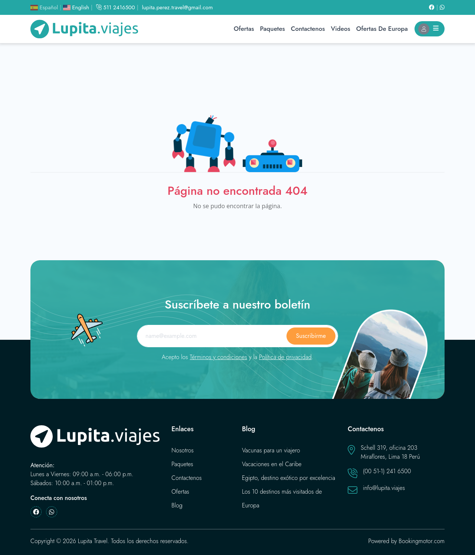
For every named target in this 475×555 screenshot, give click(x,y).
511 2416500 (115, 7)
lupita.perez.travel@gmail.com (177, 7)
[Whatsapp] (442, 7)
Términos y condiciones (218, 357)
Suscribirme (311, 336)
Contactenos (308, 28)
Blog (177, 505)
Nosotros (182, 450)
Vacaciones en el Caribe (272, 464)
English (76, 7)
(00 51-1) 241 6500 (387, 471)
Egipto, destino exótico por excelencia (288, 478)
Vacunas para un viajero (271, 450)
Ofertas (244, 28)
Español (44, 7)
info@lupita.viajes (384, 488)
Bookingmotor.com (422, 541)
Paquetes (272, 28)
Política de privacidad (285, 357)
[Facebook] (434, 7)
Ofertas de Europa (382, 28)
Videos (340, 28)
